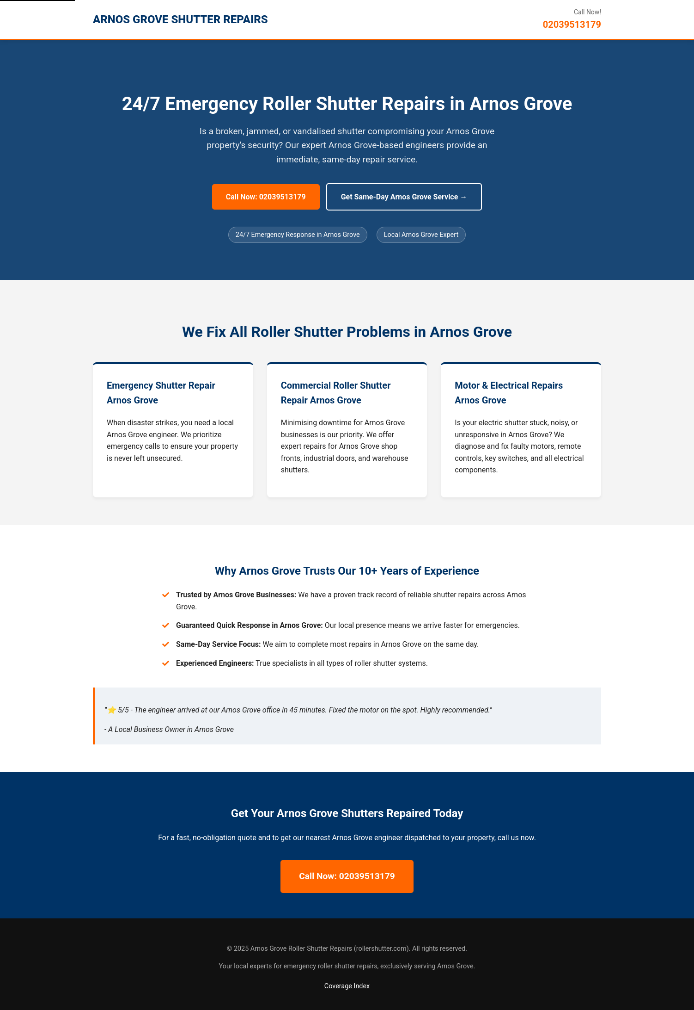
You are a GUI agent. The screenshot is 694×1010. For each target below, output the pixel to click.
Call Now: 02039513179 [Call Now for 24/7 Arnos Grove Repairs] (266, 196)
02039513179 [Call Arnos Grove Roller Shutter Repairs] (572, 24)
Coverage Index (347, 986)
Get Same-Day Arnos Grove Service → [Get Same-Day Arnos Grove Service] (404, 196)
